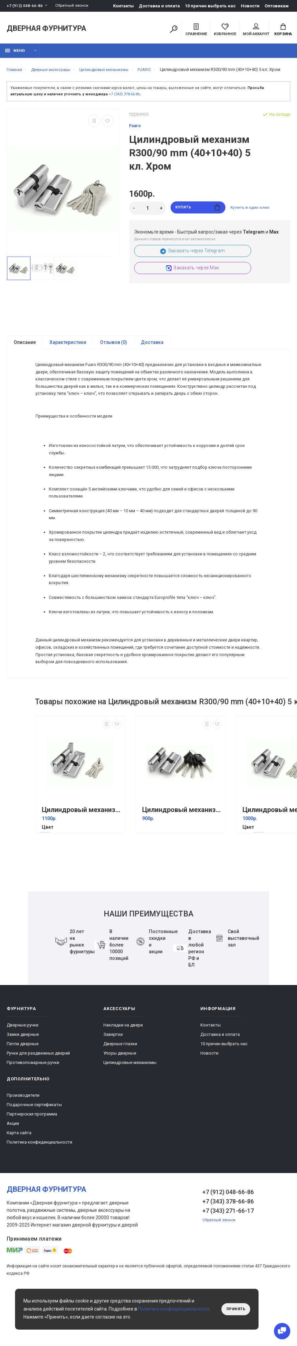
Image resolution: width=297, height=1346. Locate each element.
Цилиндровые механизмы (130, 1114)
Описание (25, 353)
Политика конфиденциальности (39, 1194)
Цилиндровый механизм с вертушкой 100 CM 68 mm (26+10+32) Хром (81, 862)
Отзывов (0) (113, 353)
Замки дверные (23, 1086)
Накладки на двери (123, 1077)
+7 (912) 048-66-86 (25, 5)
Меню (15, 54)
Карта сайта (19, 1185)
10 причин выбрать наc (210, 5)
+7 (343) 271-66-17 (228, 1263)
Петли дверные (22, 1096)
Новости (250, 5)
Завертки (113, 1086)
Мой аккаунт (256, 30)
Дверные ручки (22, 1077)
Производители (23, 1147)
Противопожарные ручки (33, 1114)
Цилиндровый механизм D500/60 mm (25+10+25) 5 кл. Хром (182, 862)
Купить (198, 218)
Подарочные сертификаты (34, 1157)
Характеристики (68, 353)
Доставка (152, 353)
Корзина (283, 30)
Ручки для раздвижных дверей (38, 1105)
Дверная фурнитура (46, 29)
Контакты (123, 5)
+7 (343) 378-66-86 (124, 104)
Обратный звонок (75, 5)
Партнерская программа (32, 1166)
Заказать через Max (192, 278)
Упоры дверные (119, 1105)
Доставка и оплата (159, 5)
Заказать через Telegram (192, 261)
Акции (13, 1175)
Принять (234, 1309)
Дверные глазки (120, 1096)
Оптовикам (277, 5)
